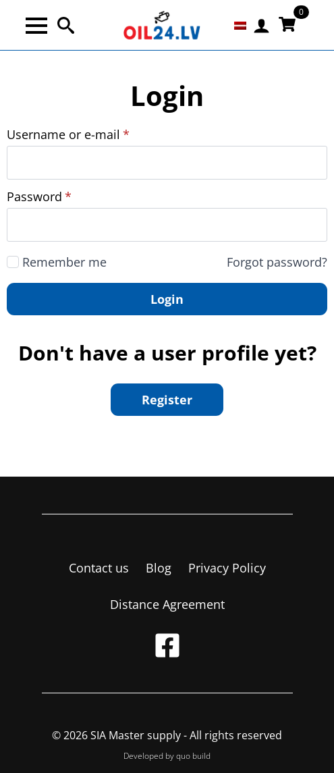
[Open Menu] (36, 25)
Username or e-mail (68, 134)
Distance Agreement (167, 604)
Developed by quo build (167, 756)
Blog (158, 568)
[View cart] (287, 25)
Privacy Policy (227, 568)
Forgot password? (277, 262)
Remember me (64, 262)
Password (39, 196)
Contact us (99, 568)
